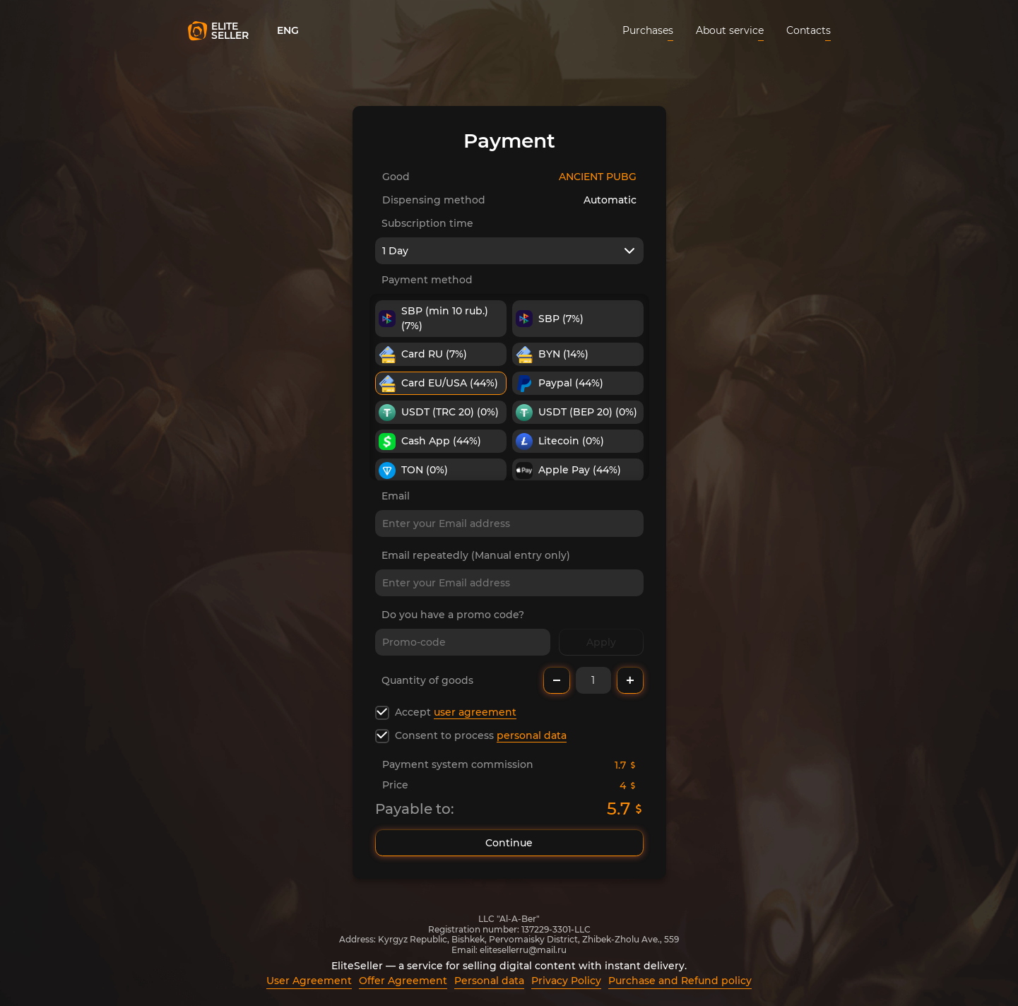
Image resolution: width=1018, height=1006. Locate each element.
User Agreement (309, 980)
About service (730, 30)
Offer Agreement (403, 980)
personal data (532, 735)
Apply (601, 642)
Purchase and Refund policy (680, 980)
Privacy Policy (566, 980)
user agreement (475, 712)
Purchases (647, 30)
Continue (509, 842)
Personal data (489, 980)
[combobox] (509, 250)
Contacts (808, 30)
